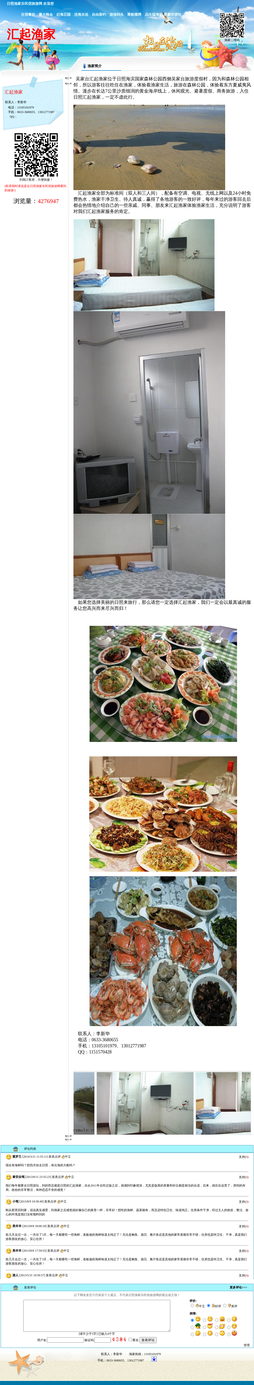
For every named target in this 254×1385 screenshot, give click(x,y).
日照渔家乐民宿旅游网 (24, 4)
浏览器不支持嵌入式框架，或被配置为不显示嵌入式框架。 (127, 1216)
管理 (247, 1349)
